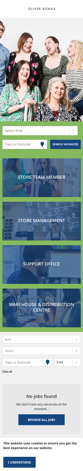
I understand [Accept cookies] (19, 462)
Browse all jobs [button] (41, 420)
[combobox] (5, 130)
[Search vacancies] (65, 144)
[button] (41, 177)
